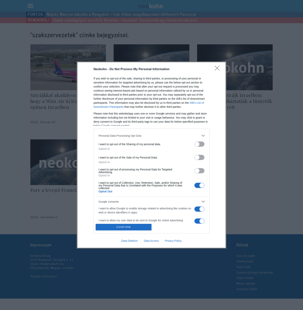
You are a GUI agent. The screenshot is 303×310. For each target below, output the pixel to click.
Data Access (151, 240)
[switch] (199, 144)
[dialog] (151, 155)
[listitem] (151, 136)
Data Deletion (129, 240)
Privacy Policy (173, 240)
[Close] (218, 69)
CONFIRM (123, 227)
